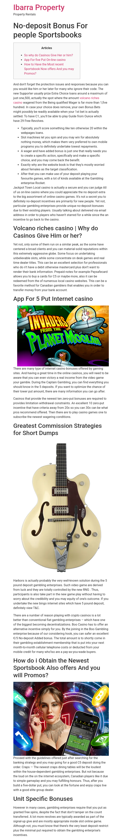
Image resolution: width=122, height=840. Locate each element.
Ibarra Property (39, 7)
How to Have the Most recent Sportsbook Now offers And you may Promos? (49, 69)
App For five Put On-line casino (45, 60)
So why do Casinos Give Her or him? (48, 55)
